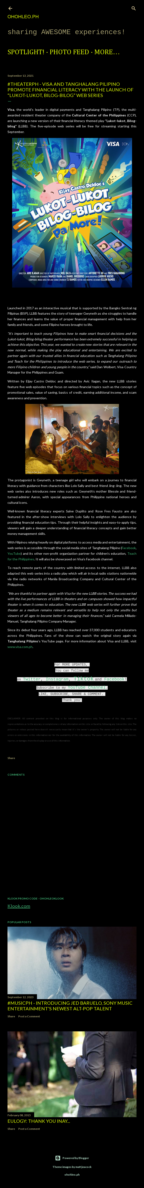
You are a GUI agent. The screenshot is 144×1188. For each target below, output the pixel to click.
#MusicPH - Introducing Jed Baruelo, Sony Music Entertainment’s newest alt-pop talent (70, 1005)
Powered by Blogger (72, 1158)
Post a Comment (29, 1016)
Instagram (57, 679)
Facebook (129, 548)
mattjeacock (83, 1167)
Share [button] (11, 758)
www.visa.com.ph (20, 647)
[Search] (134, 7)
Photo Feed (69, 52)
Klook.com (18, 906)
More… (107, 52)
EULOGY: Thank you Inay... (38, 1121)
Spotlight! (25, 52)
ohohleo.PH (23, 16)
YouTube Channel (87, 687)
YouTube (14, 553)
